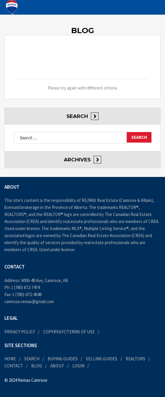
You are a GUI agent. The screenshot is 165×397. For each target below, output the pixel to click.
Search (31, 358)
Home (10, 358)
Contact (13, 366)
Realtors (135, 358)
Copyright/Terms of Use (69, 332)
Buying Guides (63, 358)
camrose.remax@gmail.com (29, 301)
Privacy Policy (19, 332)
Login (78, 366)
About (57, 366)
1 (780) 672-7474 (25, 287)
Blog (36, 366)
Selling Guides (101, 358)
